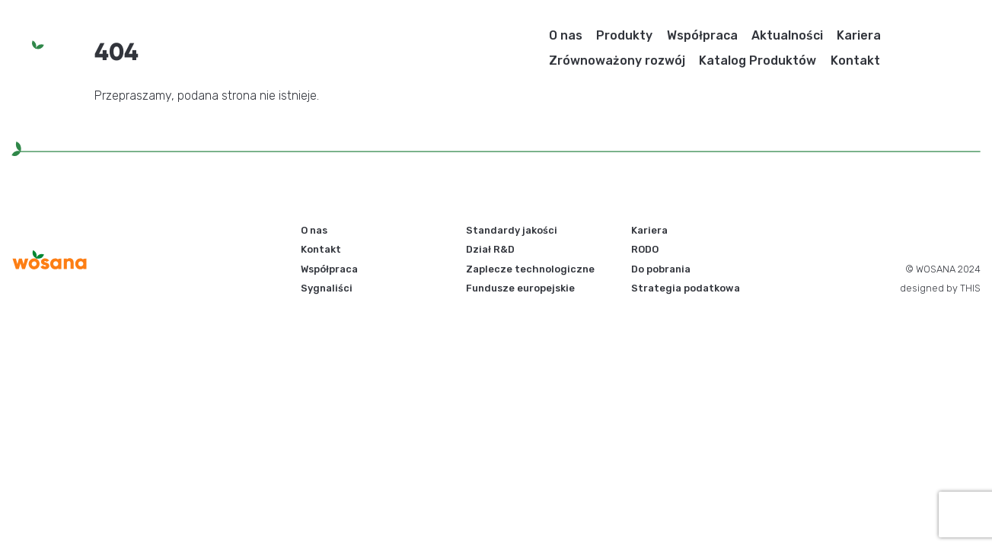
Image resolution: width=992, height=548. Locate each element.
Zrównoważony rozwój (617, 60)
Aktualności (787, 35)
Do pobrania (661, 269)
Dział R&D (490, 249)
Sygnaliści (326, 288)
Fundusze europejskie (520, 288)
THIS (970, 288)
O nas (565, 35)
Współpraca (702, 35)
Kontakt (855, 60)
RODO (645, 249)
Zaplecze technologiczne (530, 269)
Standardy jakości (511, 230)
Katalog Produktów (757, 60)
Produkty (624, 35)
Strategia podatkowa (685, 288)
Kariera (859, 35)
